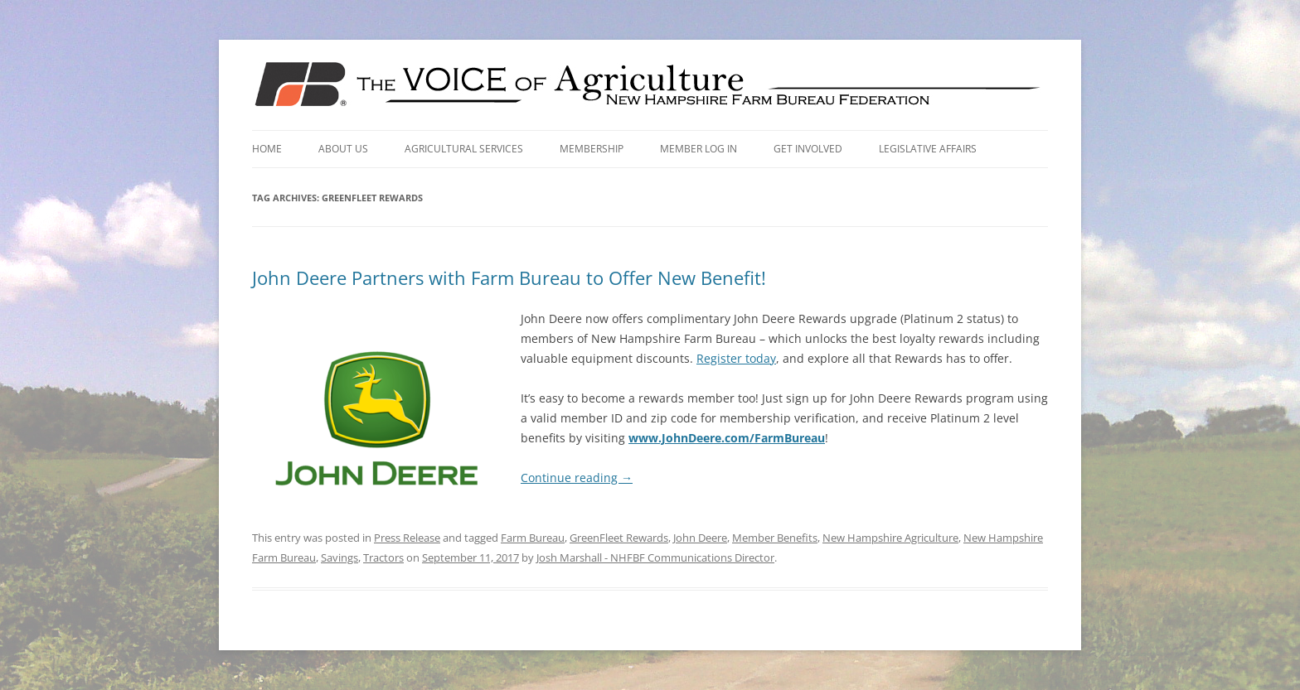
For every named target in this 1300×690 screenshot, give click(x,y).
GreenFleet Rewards (619, 537)
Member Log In (698, 149)
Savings (339, 557)
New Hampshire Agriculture (890, 537)
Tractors (383, 557)
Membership (591, 149)
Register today (736, 358)
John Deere (700, 537)
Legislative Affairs (928, 149)
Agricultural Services (464, 149)
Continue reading (577, 477)
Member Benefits (774, 537)
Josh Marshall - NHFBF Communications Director (655, 557)
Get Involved (808, 149)
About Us (343, 149)
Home (267, 149)
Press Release (407, 537)
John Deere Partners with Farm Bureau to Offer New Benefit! (509, 277)
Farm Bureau (533, 537)
